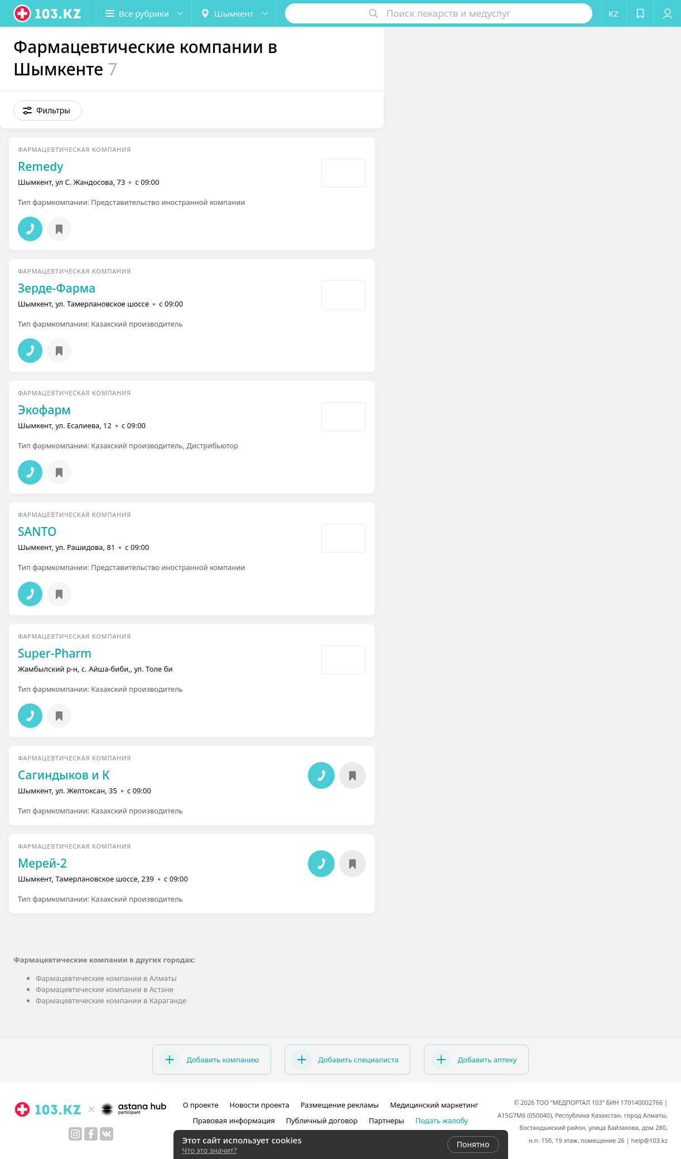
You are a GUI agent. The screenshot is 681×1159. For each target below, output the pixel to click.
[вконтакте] (106, 1134)
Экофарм (44, 409)
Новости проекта (259, 1105)
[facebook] (91, 1134)
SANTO (37, 531)
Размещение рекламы (340, 1105)
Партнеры (386, 1120)
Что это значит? (209, 1150)
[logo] (48, 13)
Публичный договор (322, 1120)
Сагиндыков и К (64, 775)
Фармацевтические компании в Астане (104, 989)
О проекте (201, 1105)
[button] (144, 13)
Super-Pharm (54, 653)
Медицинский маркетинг (434, 1105)
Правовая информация (234, 1120)
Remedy (40, 166)
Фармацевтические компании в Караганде (111, 1000)
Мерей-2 (42, 863)
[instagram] (75, 1134)
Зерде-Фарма (56, 288)
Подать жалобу (442, 1120)
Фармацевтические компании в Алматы (106, 978)
